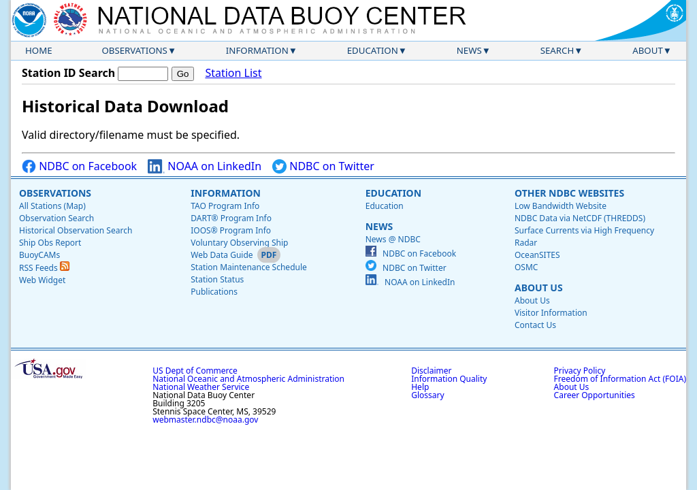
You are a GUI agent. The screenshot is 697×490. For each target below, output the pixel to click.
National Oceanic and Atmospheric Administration (248, 379)
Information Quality (449, 379)
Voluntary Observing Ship (239, 242)
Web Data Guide (222, 255)
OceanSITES (537, 255)
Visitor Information (551, 312)
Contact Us (535, 325)
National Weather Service (200, 387)
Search (557, 50)
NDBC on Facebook (79, 166)
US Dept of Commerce (195, 370)
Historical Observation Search (75, 230)
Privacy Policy (580, 370)
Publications (214, 291)
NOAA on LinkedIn (204, 166)
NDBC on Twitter (323, 166)
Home (38, 50)
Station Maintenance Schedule (249, 267)
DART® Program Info (231, 218)
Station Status (217, 279)
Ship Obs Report (50, 242)
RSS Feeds (44, 268)
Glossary (427, 395)
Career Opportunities (594, 395)
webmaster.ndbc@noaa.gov (205, 419)
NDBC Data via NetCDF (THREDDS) (580, 218)
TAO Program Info (225, 206)
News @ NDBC (393, 239)
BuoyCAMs (39, 255)
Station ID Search (68, 72)
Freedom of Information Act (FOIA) (620, 379)
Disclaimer (431, 370)
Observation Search (56, 218)
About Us (539, 287)
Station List (233, 73)
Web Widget (42, 280)
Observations (134, 50)
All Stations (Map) (52, 206)
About (647, 50)
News (469, 50)
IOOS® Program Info (231, 230)
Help (420, 387)
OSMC (526, 267)
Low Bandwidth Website (560, 206)
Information (257, 50)
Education (372, 50)
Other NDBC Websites (569, 192)
